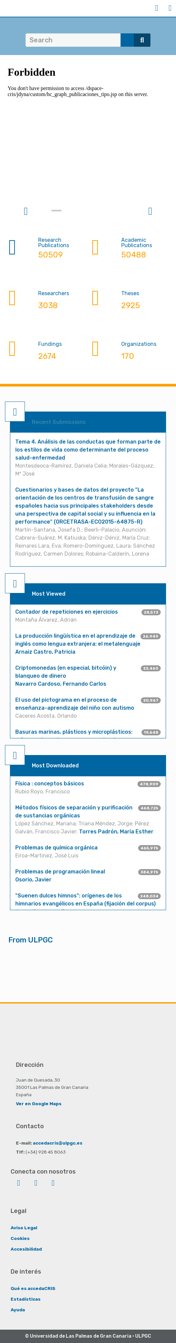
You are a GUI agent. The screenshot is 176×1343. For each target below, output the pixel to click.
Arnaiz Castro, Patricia (45, 652)
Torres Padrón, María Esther (116, 831)
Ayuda (18, 1309)
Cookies (20, 1238)
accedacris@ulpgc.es (57, 1143)
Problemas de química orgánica (56, 847)
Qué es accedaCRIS (33, 1288)
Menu (170, 8)
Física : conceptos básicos (49, 783)
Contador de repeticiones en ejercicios (66, 612)
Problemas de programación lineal (60, 871)
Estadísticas (26, 1299)
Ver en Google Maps (38, 1103)
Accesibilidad (26, 1249)
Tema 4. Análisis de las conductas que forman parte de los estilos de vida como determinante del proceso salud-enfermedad (88, 450)
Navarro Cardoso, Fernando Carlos (60, 684)
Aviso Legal (24, 1227)
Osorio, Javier (33, 879)
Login (156, 8)
